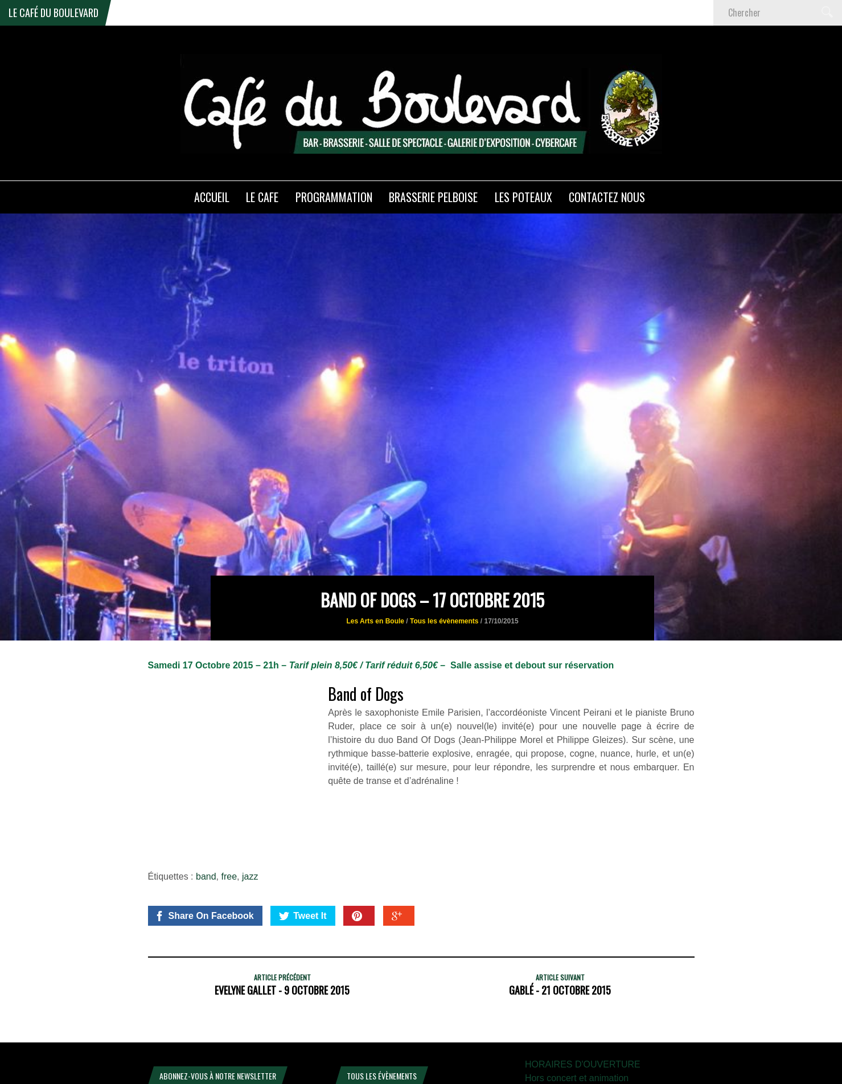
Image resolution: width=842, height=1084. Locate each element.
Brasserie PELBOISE (433, 197)
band (206, 791)
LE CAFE (262, 197)
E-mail (164, 1014)
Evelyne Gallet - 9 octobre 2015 (282, 905)
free (229, 791)
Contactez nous (607, 197)
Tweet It (302, 831)
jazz (250, 791)
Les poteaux (523, 197)
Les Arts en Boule (375, 537)
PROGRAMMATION (333, 197)
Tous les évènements (444, 537)
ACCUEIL (211, 197)
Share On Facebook (204, 831)
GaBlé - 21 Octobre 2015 (560, 905)
